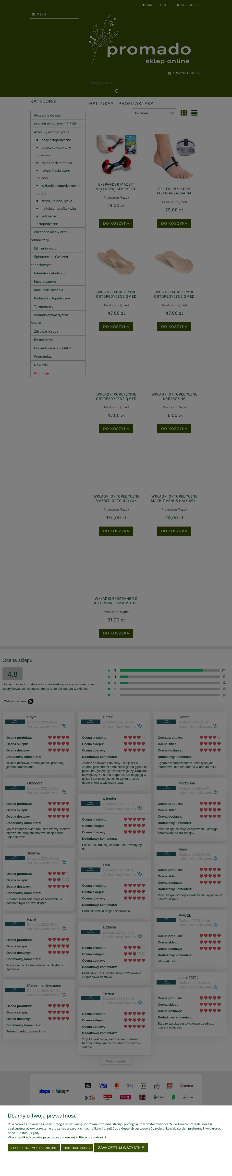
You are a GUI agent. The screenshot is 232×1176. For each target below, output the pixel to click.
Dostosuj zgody (77, 1147)
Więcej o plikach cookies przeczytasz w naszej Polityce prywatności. (57, 1137)
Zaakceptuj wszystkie (121, 1148)
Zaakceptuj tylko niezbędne (34, 1147)
